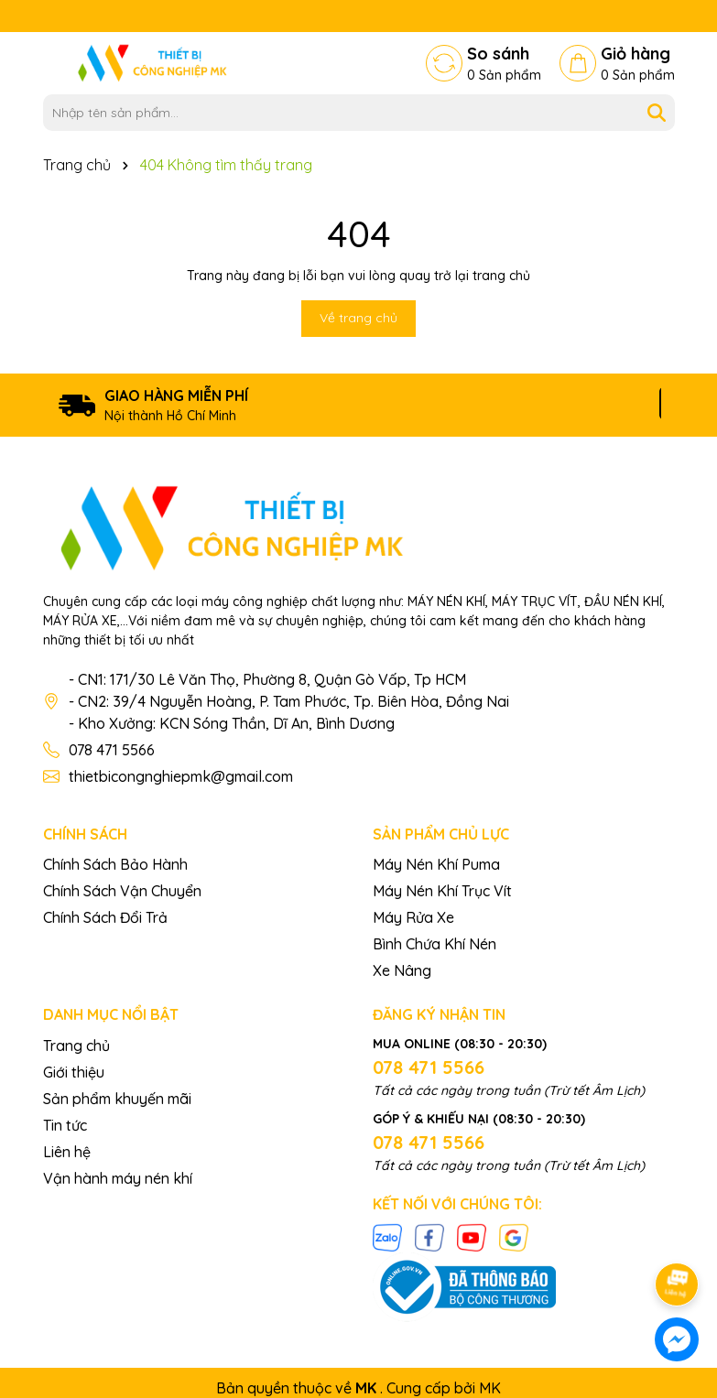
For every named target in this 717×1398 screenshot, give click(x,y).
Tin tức (65, 1125)
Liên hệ (67, 1152)
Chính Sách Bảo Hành (115, 864)
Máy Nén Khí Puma (436, 864)
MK (490, 1388)
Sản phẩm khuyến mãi (117, 1098)
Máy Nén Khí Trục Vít (442, 891)
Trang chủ (76, 1045)
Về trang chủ (358, 317)
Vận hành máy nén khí (117, 1178)
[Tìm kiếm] (656, 112)
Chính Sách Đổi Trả (105, 917)
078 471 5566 (112, 750)
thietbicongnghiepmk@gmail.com (181, 776)
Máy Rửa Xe (413, 917)
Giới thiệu (73, 1072)
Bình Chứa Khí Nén (434, 944)
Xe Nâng (402, 970)
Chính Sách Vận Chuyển (122, 891)
